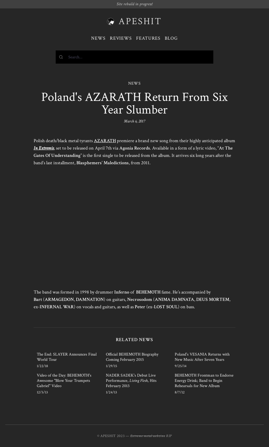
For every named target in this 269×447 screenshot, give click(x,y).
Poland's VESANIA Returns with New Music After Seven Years (202, 357)
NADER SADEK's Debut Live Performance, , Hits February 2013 (131, 381)
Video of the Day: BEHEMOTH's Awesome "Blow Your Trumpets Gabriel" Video (64, 381)
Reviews (121, 38)
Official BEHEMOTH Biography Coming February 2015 (132, 357)
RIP (169, 436)
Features (148, 38)
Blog (171, 38)
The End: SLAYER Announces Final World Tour (67, 357)
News (98, 38)
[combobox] (134, 57)
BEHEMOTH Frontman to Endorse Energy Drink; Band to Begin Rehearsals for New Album (204, 381)
